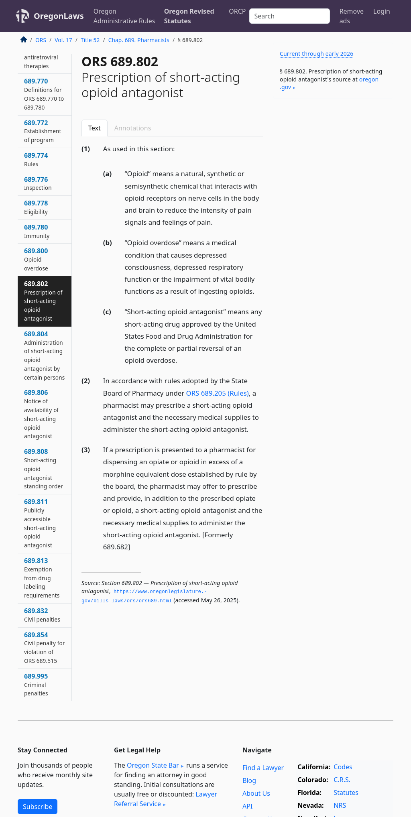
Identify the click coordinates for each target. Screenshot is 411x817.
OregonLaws (59, 15)
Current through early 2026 (316, 53)
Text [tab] (94, 128)
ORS (40, 40)
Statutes (346, 792)
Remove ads (352, 16)
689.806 (41, 414)
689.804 (44, 355)
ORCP (237, 11)
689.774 (36, 159)
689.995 (36, 684)
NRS (340, 805)
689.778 (36, 207)
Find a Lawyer (263, 767)
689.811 (40, 523)
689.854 (44, 647)
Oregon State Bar (153, 765)
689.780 (36, 231)
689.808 (43, 468)
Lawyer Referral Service (165, 799)
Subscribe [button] (37, 806)
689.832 (42, 614)
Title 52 (90, 40)
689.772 (42, 131)
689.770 (44, 94)
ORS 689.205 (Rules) (217, 393)
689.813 (41, 577)
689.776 (38, 183)
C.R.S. (342, 779)
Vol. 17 (63, 40)
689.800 (36, 259)
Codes (343, 766)
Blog (249, 780)
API (247, 806)
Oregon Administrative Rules (124, 16)
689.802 (43, 300)
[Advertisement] (333, 160)
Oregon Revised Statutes (189, 16)
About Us (256, 793)
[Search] (289, 16)
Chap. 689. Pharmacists (138, 40)
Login (381, 11)
